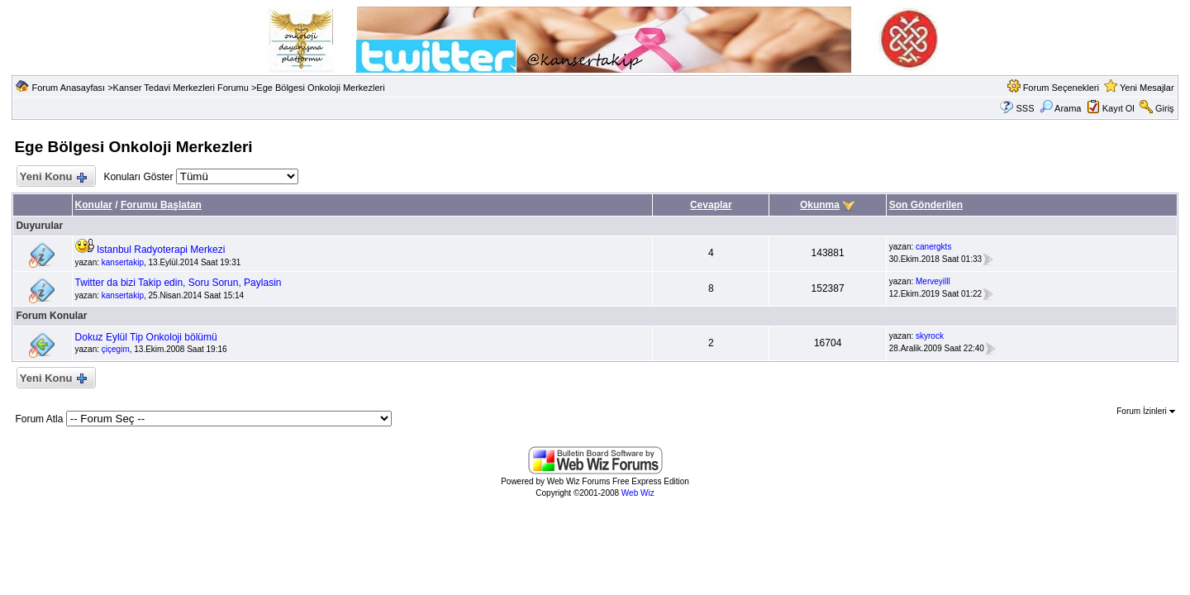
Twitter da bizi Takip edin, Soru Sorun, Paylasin (178, 282)
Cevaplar (711, 205)
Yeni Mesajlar (1147, 88)
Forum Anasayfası (68, 88)
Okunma (820, 205)
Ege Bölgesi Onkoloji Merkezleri (320, 88)
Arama (1061, 108)
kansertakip (123, 262)
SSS (1025, 108)
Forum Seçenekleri (1061, 88)
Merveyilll (933, 281)
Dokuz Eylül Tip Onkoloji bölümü (146, 337)
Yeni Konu (52, 177)
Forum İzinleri (1145, 411)
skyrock (930, 335)
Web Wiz (637, 492)
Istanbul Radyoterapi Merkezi (161, 249)
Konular (93, 205)
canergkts (933, 246)
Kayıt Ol (1118, 108)
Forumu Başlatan (161, 205)
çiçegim (116, 349)
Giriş (1164, 108)
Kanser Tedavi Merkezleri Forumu (181, 88)
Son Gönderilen (926, 205)
